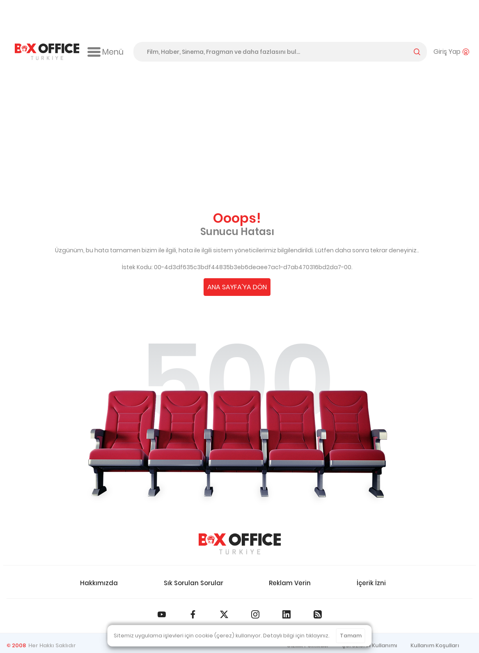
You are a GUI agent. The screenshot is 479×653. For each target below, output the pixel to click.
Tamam (351, 635)
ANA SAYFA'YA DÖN (237, 287)
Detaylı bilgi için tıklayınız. (296, 635)
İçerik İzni (371, 583)
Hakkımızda (99, 583)
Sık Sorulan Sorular (193, 583)
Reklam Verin (290, 583)
